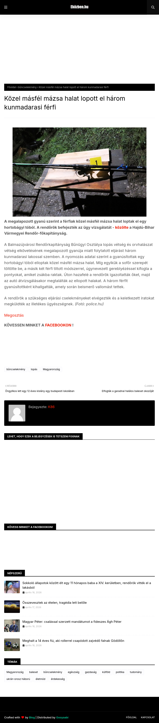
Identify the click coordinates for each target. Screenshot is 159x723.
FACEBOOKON (58, 325)
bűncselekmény (27, 87)
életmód (40, 679)
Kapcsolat (148, 717)
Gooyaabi (62, 717)
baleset (33, 672)
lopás (34, 369)
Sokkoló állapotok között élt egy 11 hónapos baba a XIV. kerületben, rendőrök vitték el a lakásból (86, 585)
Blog (32, 717)
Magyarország (51, 369)
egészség (73, 672)
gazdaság (90, 672)
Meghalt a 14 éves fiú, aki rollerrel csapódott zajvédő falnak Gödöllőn (73, 641)
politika (120, 672)
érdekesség (58, 679)
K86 (51, 407)
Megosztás (14, 315)
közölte (122, 227)
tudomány (136, 672)
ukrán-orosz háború (18, 679)
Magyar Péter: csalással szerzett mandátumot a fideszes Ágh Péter (72, 622)
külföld (106, 672)
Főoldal (11, 87)
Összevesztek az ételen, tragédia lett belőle (54, 603)
